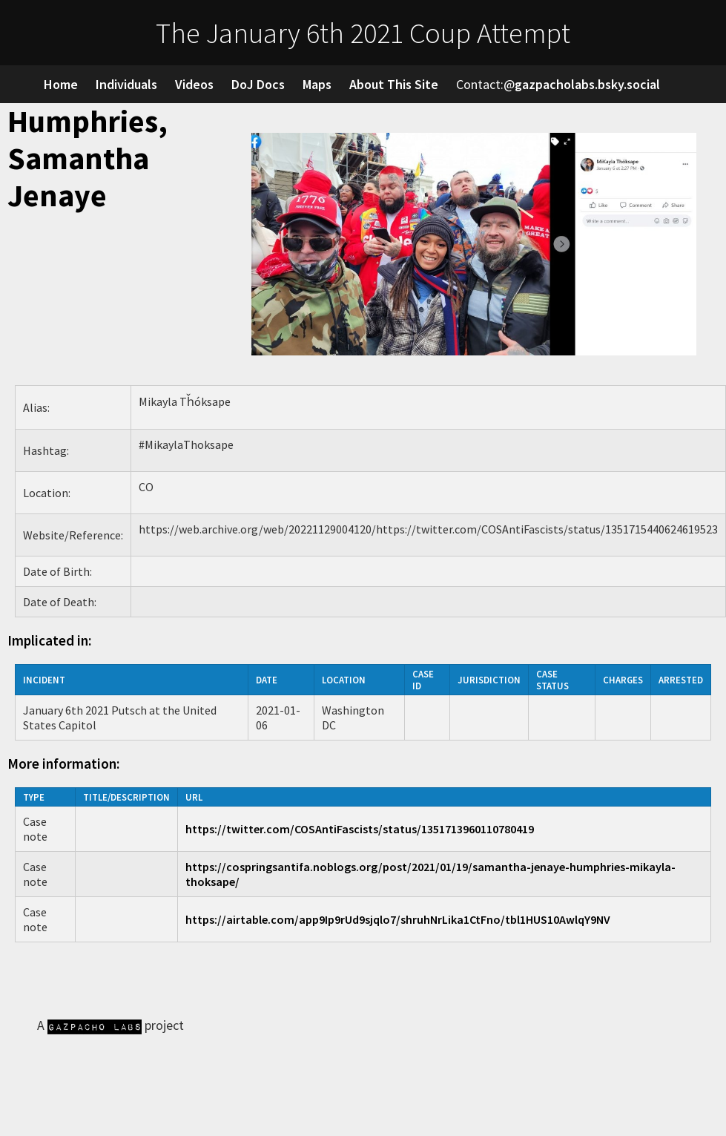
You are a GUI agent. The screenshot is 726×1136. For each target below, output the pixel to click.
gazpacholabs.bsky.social (587, 84)
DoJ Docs (258, 84)
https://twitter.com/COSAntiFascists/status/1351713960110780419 (359, 828)
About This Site (393, 84)
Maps (317, 84)
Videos (194, 84)
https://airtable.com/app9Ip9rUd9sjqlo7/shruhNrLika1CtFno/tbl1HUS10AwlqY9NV (397, 919)
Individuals (126, 84)
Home (61, 84)
